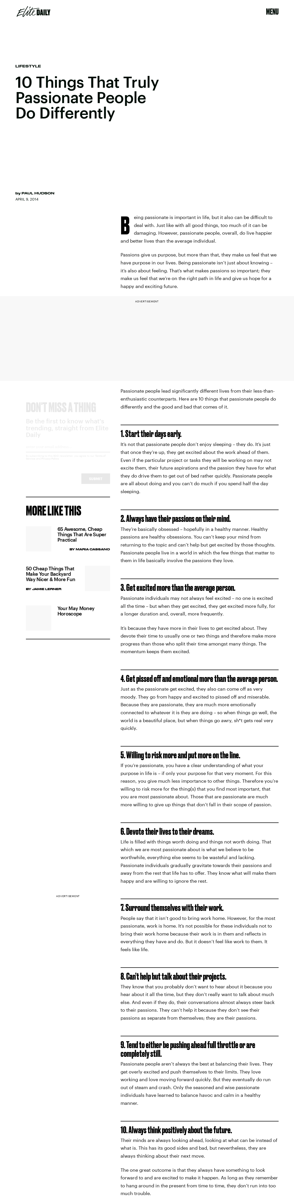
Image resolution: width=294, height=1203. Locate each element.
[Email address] (68, 453)
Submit (95, 483)
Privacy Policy (50, 463)
